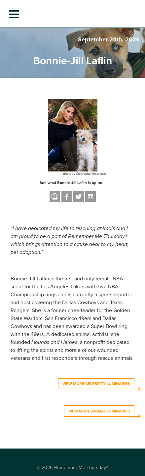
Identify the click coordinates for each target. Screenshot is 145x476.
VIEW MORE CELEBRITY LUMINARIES (96, 383)
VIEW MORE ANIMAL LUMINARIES (99, 411)
